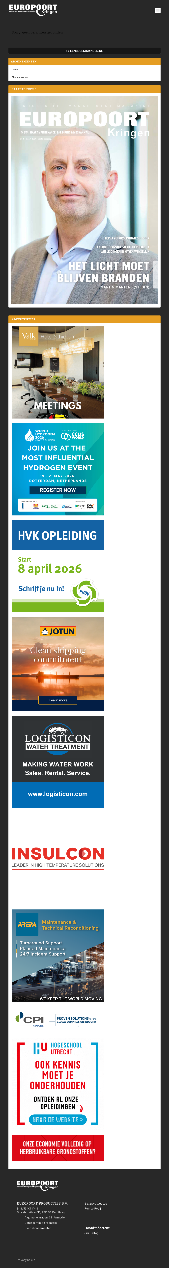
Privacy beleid (26, 1260)
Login (15, 69)
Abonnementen (20, 77)
